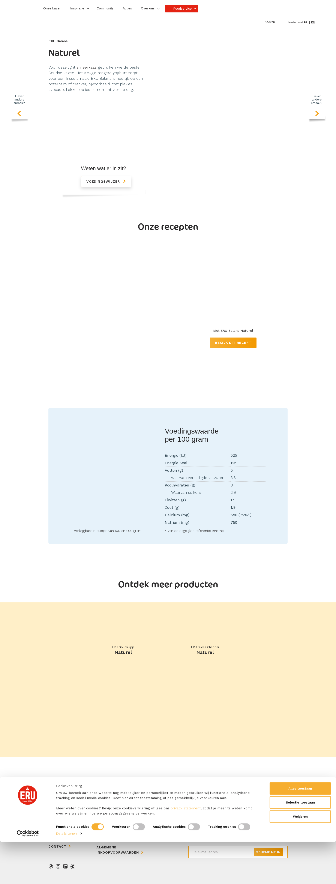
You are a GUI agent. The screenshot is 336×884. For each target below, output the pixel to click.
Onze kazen (52, 8)
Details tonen (66, 876)
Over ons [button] (148, 8)
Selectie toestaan (300, 844)
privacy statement (186, 850)
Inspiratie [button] (77, 8)
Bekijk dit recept (233, 343)
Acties (127, 8)
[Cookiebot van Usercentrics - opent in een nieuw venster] (27, 875)
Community (105, 8)
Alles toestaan (300, 830)
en (313, 22)
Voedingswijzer (103, 181)
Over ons (58, 818)
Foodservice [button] (182, 8)
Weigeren (300, 858)
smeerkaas (87, 67)
